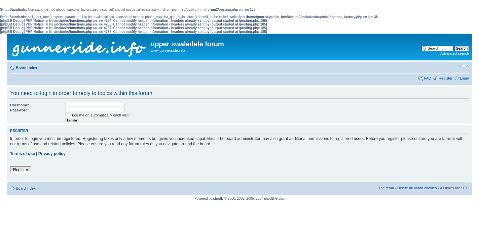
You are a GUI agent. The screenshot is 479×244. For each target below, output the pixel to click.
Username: (19, 105)
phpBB (218, 198)
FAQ (427, 78)
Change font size (464, 66)
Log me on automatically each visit (97, 115)
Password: (19, 110)
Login (464, 78)
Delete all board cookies (417, 188)
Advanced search (454, 53)
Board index (26, 68)
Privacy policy (52, 153)
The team (386, 188)
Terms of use (22, 153)
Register (445, 78)
